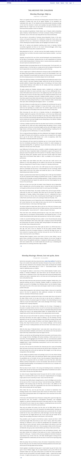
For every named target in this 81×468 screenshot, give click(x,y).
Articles (17, 0)
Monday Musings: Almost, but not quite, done (40, 255)
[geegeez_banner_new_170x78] (9, 3)
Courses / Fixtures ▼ (9, 0)
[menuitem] (52, 3)
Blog (20, 0)
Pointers (23, 0)
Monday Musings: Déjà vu (40, 14)
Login (70, 3)
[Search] (73, 3)
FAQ (14, 0)
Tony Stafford (44, 16)
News (26, 0)
